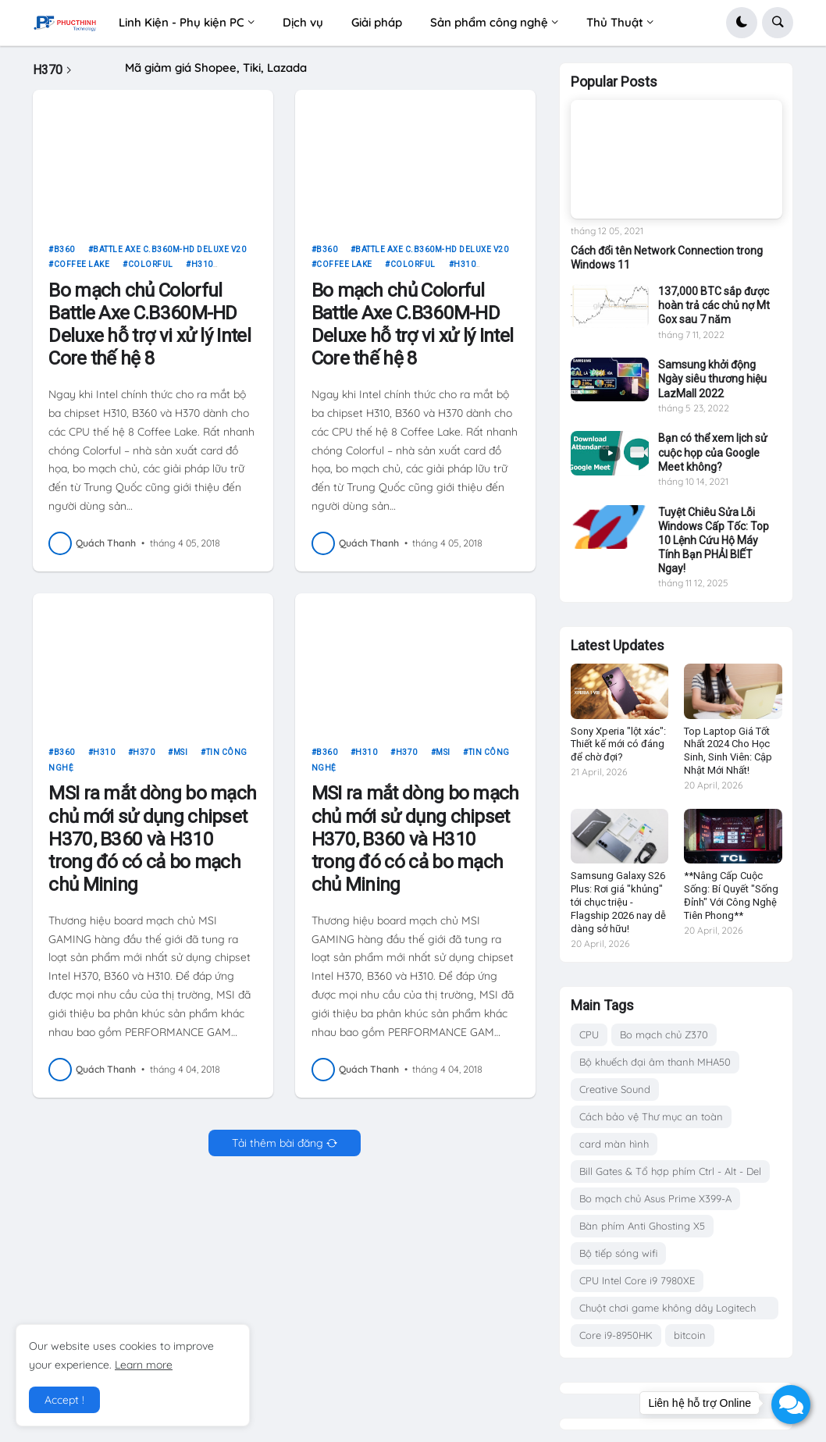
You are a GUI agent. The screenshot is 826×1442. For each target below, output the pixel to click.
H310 (202, 272)
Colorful (150, 272)
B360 (64, 256)
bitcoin (690, 1335)
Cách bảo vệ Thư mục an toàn (651, 1116)
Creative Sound (614, 1089)
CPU (589, 1034)
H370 (144, 760)
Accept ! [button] (64, 1400)
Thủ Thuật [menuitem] (614, 22)
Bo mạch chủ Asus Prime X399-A (655, 1198)
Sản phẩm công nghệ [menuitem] (489, 22)
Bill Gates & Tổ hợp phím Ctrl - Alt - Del (670, 1171)
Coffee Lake (82, 272)
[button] (741, 22)
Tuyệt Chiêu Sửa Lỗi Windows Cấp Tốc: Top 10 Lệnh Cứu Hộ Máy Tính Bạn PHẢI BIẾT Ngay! (713, 540)
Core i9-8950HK (616, 1335)
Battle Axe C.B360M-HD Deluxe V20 (169, 256)
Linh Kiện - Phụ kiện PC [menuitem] (181, 22)
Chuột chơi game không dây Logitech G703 (667, 1310)
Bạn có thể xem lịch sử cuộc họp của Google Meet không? (712, 452)
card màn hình (614, 1144)
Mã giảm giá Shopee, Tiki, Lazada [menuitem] (216, 67)
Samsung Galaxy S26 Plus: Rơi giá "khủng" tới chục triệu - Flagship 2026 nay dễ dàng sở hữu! (618, 902)
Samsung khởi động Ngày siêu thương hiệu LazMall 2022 (712, 378)
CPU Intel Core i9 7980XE (637, 1280)
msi (180, 760)
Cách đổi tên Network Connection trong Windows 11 (667, 257)
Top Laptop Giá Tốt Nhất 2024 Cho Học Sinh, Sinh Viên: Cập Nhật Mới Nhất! (728, 751)
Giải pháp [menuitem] (376, 22)
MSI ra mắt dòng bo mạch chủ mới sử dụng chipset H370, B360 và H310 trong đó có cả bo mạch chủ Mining (152, 846)
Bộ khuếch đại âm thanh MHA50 (655, 1062)
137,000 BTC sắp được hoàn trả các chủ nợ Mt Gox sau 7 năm (714, 305)
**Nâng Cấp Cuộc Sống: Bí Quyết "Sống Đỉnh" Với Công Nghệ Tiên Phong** (731, 895)
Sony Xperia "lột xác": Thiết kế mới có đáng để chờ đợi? (618, 744)
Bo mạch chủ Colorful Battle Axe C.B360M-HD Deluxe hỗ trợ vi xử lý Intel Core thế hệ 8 (149, 331)
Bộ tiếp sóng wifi (618, 1253)
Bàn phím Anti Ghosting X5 (642, 1225)
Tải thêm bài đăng (277, 1150)
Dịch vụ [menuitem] (303, 22)
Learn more (144, 1365)
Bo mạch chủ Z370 (664, 1034)
